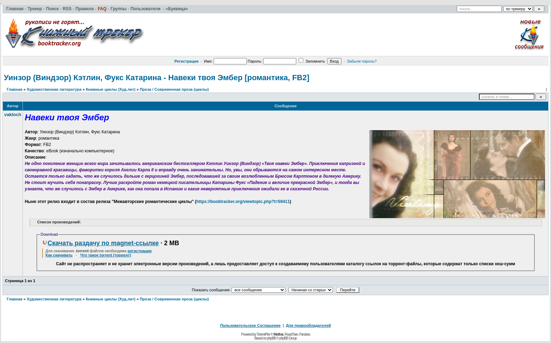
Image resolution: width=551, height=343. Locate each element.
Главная (14, 89)
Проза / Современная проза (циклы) (174, 89)
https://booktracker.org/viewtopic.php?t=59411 (243, 201)
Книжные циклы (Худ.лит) (110, 89)
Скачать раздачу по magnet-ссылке (100, 243)
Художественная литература (54, 89)
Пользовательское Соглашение (250, 325)
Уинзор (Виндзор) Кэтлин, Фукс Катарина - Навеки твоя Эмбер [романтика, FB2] (156, 77)
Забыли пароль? (362, 61)
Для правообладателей (308, 325)
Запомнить (312, 61)
